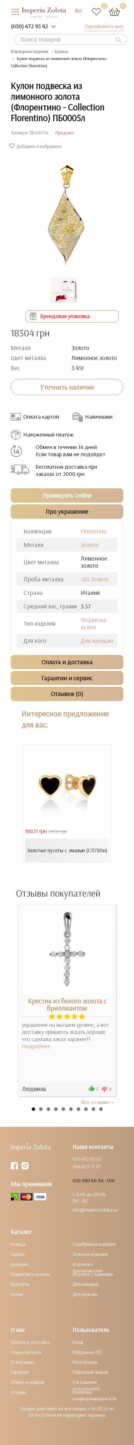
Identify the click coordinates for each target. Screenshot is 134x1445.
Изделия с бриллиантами (88, 1267)
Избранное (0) (87, 1352)
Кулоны (61, 51)
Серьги (18, 1254)
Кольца (18, 1244)
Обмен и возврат (28, 1382)
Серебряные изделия (94, 1244)
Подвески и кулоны (30, 1274)
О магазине (22, 1362)
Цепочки (19, 1264)
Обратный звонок (90, 1372)
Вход (78, 1342)
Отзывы (18, 1392)
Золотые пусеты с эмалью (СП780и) (67, 850)
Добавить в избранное (36, 146)
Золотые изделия (90, 1254)
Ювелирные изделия (29, 51)
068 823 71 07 (87, 1166)
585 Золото (95, 579)
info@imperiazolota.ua (95, 1210)
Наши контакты (26, 1352)
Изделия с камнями (93, 1274)
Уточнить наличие (67, 387)
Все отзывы (97, 1101)
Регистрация (85, 1362)
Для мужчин (85, 1294)
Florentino (93, 531)
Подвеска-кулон (94, 623)
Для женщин (97, 640)
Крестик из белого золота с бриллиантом (67, 1004)
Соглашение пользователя (86, 1385)
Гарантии (20, 1372)
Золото (90, 544)
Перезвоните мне (104, 26)
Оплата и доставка (30, 1342)
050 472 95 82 (87, 1159)
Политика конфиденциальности (94, 1395)
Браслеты (20, 1284)
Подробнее (36, 1046)
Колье (17, 1294)
